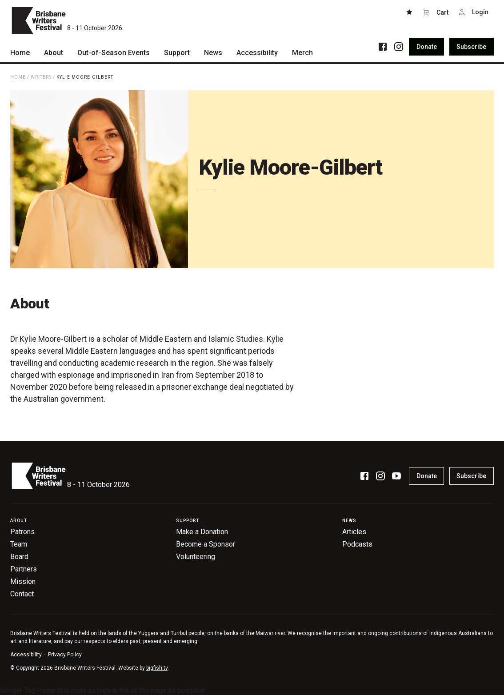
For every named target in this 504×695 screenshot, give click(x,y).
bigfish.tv (157, 668)
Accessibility (26, 654)
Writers (41, 77)
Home (18, 77)
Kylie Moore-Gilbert (84, 77)
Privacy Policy (65, 654)
